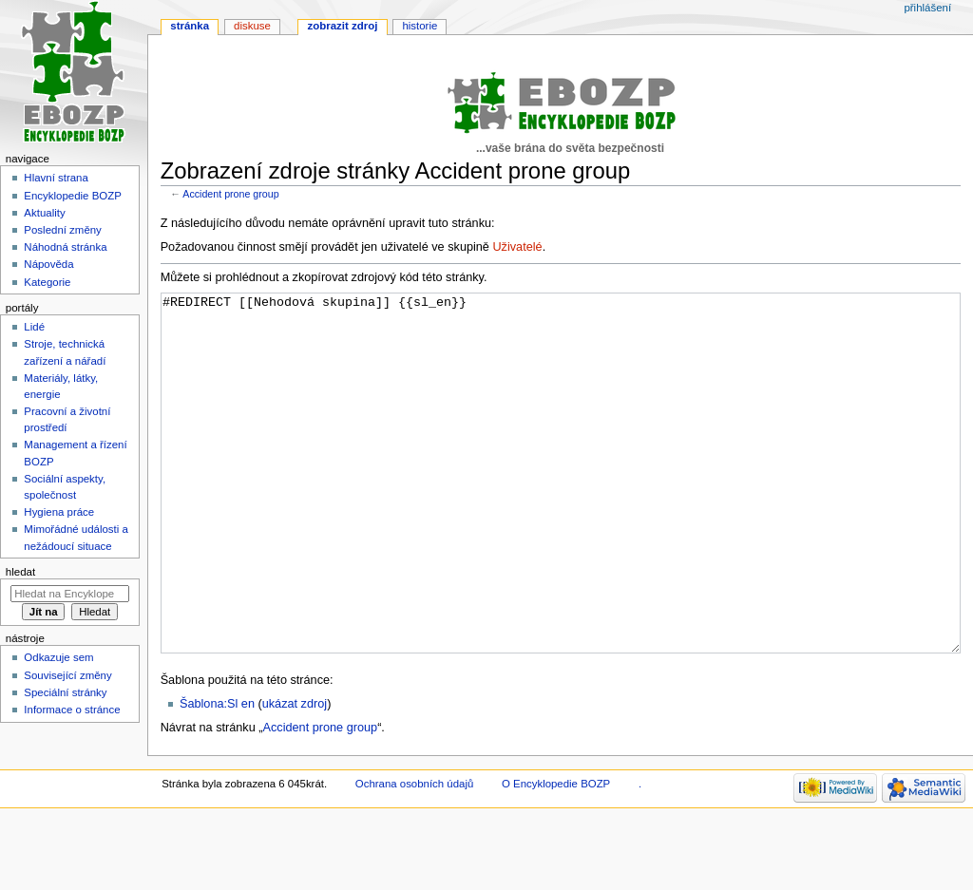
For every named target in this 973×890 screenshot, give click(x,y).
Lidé (34, 326)
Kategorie (47, 282)
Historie (419, 25)
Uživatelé (517, 247)
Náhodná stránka (65, 247)
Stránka (189, 25)
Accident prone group (230, 193)
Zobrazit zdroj (343, 25)
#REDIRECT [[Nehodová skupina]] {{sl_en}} (561, 509)
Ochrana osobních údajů (414, 855)
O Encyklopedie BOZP (556, 855)
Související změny (67, 675)
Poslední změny (63, 230)
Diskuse (252, 25)
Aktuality (44, 212)
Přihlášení (927, 7)
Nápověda (48, 264)
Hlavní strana (55, 177)
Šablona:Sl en (217, 775)
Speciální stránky (65, 692)
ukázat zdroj (294, 775)
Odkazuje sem (58, 657)
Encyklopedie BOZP (73, 195)
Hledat (20, 572)
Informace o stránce (72, 709)
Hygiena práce (59, 512)
